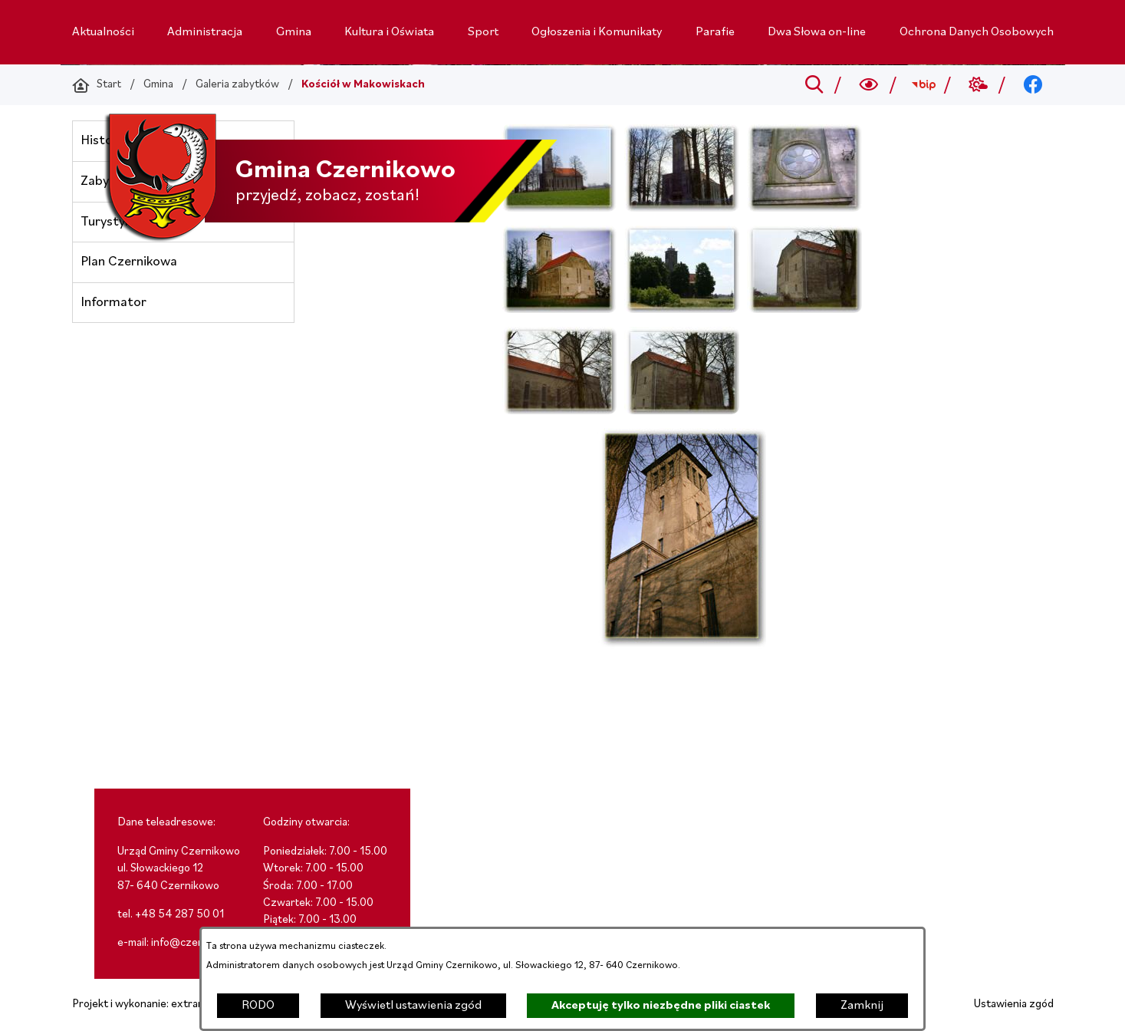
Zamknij (861, 1006)
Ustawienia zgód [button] (1014, 1004)
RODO (258, 1006)
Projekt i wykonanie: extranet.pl (148, 1004)
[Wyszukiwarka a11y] (868, 85)
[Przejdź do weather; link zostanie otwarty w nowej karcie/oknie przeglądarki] (978, 85)
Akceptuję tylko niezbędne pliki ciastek (660, 1006)
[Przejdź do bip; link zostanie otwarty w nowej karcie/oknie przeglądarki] (923, 85)
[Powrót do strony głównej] (96, 85)
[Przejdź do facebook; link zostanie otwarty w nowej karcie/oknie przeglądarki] (1032, 85)
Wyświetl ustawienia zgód (413, 1006)
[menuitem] (103, 32)
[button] (559, 209)
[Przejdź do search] (814, 85)
